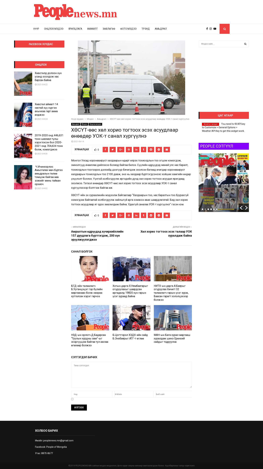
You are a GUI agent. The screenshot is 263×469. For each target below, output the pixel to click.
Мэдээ (84, 124)
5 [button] (214, 209)
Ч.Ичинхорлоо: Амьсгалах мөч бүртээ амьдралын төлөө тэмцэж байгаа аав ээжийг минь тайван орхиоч (49, 175)
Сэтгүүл (204, 158)
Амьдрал (161, 28)
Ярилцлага (75, 28)
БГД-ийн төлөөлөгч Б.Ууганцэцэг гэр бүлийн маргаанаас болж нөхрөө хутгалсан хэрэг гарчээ (86, 291)
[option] (224, 182)
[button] (241, 208)
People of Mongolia (56, 447)
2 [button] (205, 209)
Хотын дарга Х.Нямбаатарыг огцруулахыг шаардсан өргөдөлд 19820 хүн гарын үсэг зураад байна (130, 291)
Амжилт (92, 28)
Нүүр (36, 28)
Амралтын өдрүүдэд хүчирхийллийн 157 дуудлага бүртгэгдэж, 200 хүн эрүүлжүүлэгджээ (97, 235)
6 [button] (217, 209)
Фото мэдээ (128, 28)
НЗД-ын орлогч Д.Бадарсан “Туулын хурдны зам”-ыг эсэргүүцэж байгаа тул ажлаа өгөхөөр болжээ (89, 340)
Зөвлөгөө (109, 28)
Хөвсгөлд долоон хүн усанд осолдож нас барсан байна (48, 76)
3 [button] (208, 209)
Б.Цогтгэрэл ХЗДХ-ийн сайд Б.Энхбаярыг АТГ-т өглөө (130, 336)
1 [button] (202, 209)
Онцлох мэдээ (53, 28)
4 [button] (211, 209)
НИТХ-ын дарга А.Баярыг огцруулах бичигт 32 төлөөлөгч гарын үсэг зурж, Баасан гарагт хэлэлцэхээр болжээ (171, 292)
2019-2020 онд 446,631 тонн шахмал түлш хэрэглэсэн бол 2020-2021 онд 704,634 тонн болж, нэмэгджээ (49, 142)
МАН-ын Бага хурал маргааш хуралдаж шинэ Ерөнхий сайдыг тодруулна (172, 338)
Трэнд (146, 28)
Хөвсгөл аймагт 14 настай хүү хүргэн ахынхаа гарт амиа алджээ (46, 109)
